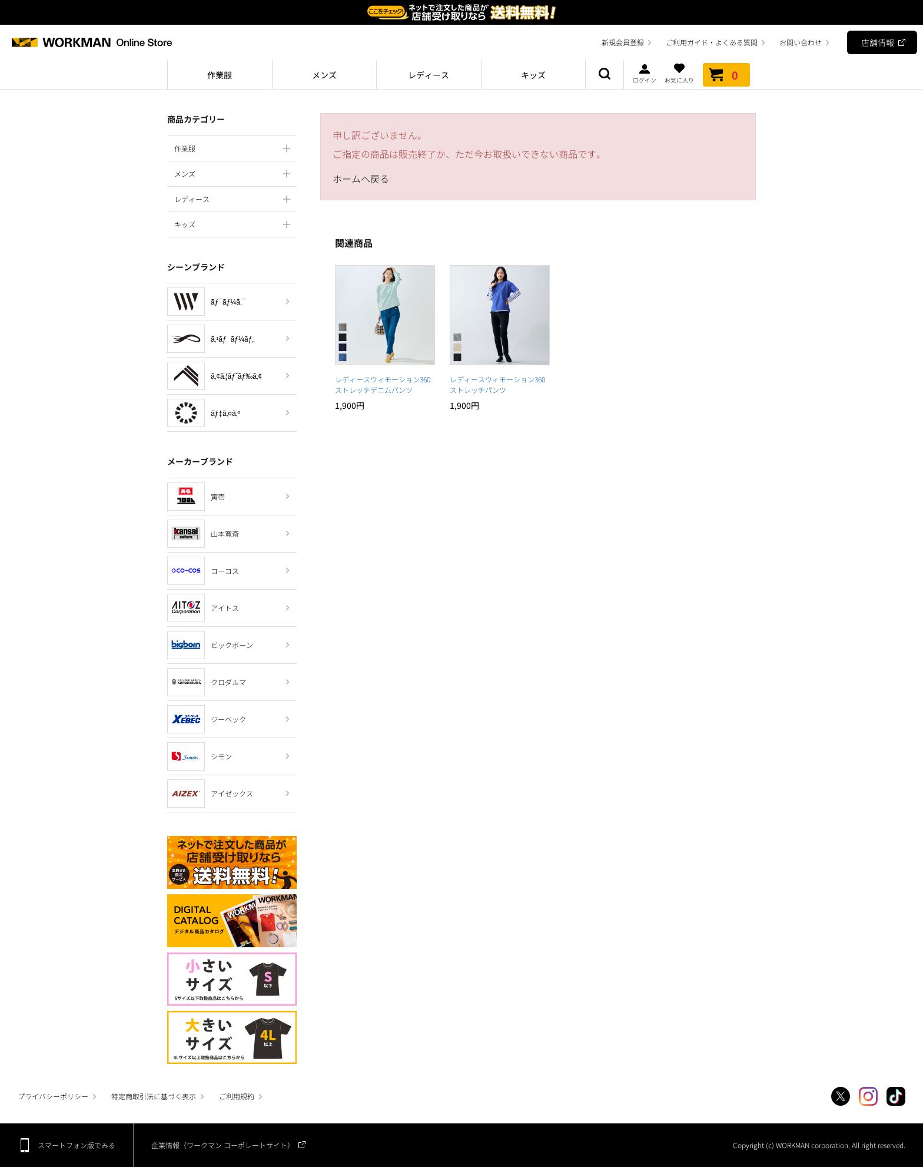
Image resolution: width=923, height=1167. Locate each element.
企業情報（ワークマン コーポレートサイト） (222, 1145)
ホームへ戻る (361, 178)
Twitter (840, 1096)
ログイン (644, 73)
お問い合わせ (800, 42)
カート (726, 74)
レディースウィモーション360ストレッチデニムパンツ (382, 384)
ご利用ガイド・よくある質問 (712, 42)
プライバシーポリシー (53, 1096)
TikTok (896, 1096)
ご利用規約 (236, 1096)
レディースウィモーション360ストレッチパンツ (497, 384)
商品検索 (604, 75)
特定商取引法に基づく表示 (153, 1096)
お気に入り (679, 73)
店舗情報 (877, 42)
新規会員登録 (623, 42)
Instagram (868, 1096)
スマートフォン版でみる (76, 1145)
